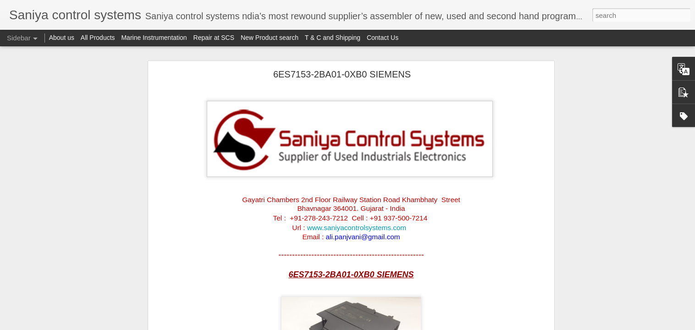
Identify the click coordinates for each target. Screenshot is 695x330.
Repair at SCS (213, 37)
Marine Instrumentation (154, 37)
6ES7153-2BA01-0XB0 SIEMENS (342, 74)
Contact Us (382, 37)
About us (61, 37)
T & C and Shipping (332, 37)
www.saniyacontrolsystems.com (356, 227)
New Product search (269, 37)
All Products (98, 37)
